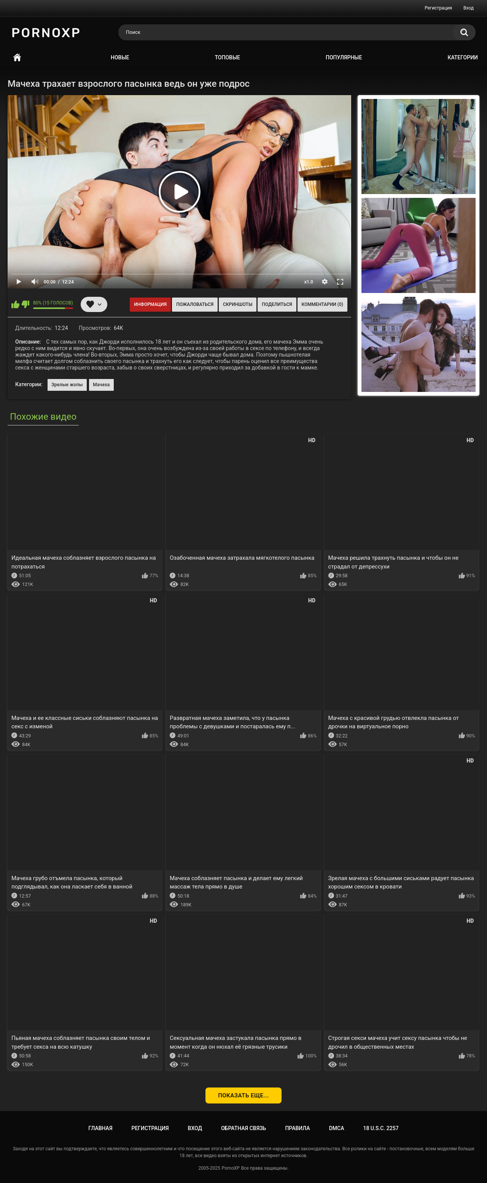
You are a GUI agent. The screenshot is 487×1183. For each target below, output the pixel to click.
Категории (462, 57)
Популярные (344, 57)
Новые (120, 57)
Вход (468, 8)
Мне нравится (15, 304)
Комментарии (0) (322, 304)
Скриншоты (237, 304)
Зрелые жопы (67, 384)
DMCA (336, 1128)
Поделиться (277, 304)
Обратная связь (243, 1128)
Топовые (227, 57)
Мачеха (101, 384)
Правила (297, 1128)
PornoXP (231, 1168)
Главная (17, 57)
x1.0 (308, 282)
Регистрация (438, 8)
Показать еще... (243, 1095)
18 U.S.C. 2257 (380, 1128)
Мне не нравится (25, 304)
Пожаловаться (194, 304)
